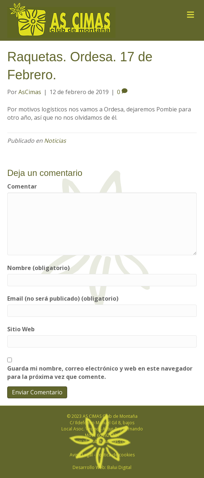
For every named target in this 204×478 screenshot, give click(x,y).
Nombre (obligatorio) (38, 268)
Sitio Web (21, 329)
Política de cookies (115, 455)
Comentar (22, 186)
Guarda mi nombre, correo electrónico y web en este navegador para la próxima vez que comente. (99, 372)
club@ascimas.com (109, 441)
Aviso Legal (81, 455)
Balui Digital (119, 467)
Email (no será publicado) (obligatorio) (62, 298)
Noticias (55, 141)
